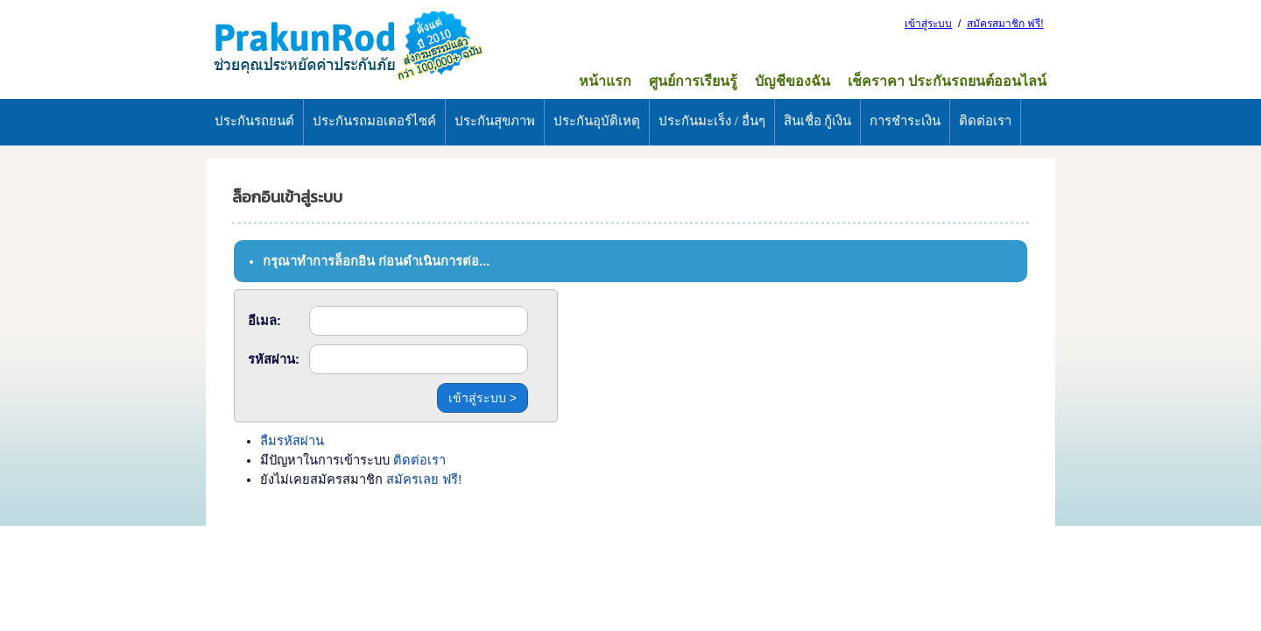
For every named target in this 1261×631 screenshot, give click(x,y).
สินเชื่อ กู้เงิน (818, 121)
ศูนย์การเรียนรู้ (693, 81)
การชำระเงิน (905, 121)
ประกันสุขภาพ (494, 121)
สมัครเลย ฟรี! (423, 479)
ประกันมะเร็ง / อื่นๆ (712, 121)
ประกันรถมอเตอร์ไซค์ (374, 121)
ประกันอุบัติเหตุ (596, 121)
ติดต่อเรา (985, 121)
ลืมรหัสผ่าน (292, 441)
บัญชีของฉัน (792, 81)
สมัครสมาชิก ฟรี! (1005, 24)
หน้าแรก (605, 81)
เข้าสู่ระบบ (928, 24)
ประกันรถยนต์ (254, 121)
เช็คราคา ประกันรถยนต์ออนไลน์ (947, 81)
